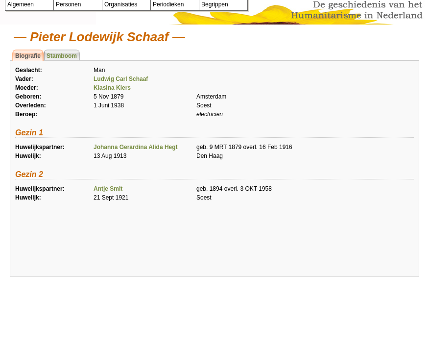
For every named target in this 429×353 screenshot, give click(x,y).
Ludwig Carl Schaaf (121, 79)
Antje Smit (108, 188)
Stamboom (62, 55)
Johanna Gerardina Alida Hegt (136, 147)
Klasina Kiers (112, 87)
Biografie (28, 55)
